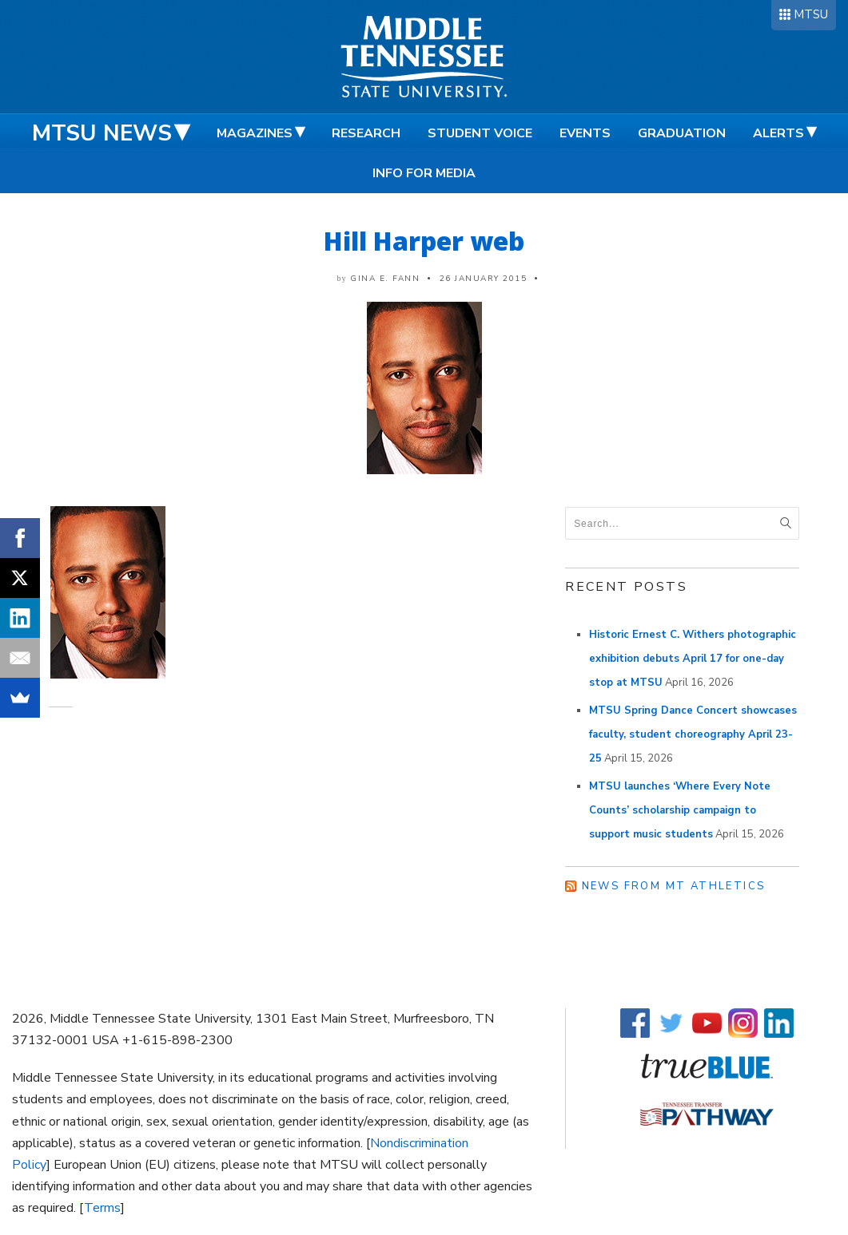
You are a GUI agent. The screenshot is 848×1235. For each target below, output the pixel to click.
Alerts (778, 133)
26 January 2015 (484, 278)
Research (366, 133)
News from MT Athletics (674, 886)
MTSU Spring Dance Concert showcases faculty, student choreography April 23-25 (693, 734)
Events (585, 133)
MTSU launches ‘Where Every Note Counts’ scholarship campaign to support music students (679, 810)
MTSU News (102, 133)
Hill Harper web (424, 241)
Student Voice (480, 133)
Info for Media (424, 173)
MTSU (811, 14)
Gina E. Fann (385, 278)
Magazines (255, 133)
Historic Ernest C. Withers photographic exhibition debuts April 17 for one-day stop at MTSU (692, 658)
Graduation (682, 133)
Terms (102, 1208)
